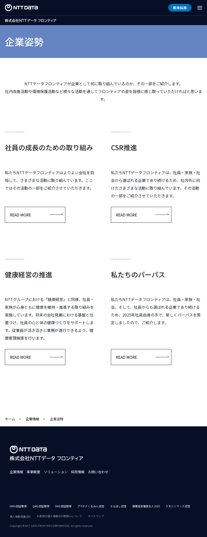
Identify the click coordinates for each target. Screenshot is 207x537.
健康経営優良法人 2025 (146, 506)
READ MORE (36, 215)
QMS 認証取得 (40, 506)
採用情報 (77, 471)
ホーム (10, 418)
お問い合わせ (98, 471)
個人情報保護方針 (20, 516)
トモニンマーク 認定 (178, 506)
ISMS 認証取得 (18, 506)
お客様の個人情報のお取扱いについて (59, 516)
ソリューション (56, 471)
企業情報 (32, 418)
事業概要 (33, 471)
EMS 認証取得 (63, 506)
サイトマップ (96, 516)
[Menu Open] (199, 7)
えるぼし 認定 (118, 506)
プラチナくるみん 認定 (90, 506)
